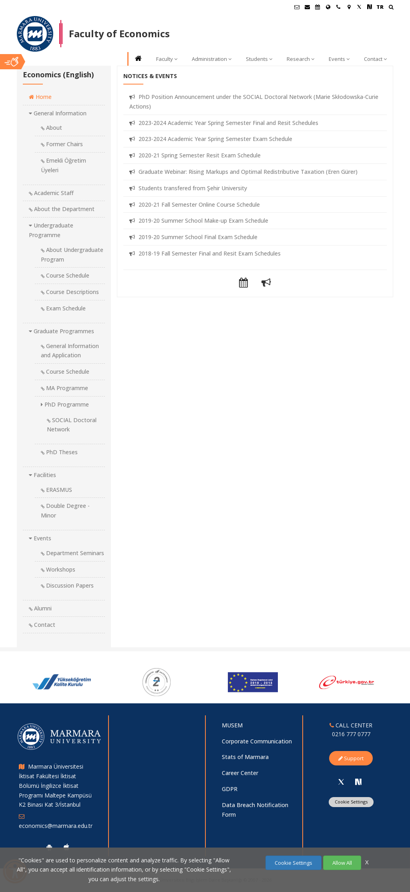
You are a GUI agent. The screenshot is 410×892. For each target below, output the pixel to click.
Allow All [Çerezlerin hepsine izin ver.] (342, 862)
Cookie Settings (293, 862)
